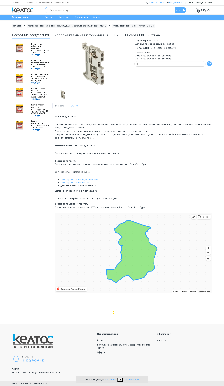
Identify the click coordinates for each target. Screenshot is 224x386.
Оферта (101, 352)
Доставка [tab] (59, 105)
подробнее (110, 379)
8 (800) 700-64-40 (157, 2)
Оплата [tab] (74, 105)
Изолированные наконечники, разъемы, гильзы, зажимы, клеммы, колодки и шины (67, 25)
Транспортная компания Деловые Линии (79, 179)
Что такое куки (132, 379)
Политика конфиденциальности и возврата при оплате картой (123, 346)
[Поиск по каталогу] (110, 10)
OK (120, 379)
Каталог (101, 340)
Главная (48, 17)
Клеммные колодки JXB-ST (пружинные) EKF (133, 25)
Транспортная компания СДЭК (75, 182)
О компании (80, 17)
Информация (62, 17)
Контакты (97, 17)
